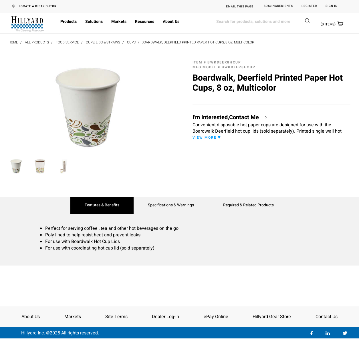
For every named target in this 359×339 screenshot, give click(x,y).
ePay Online (216, 316)
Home (13, 42)
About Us (171, 22)
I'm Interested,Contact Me (226, 117)
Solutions (94, 22)
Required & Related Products (248, 205)
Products (68, 22)
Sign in (332, 6)
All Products (37, 42)
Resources (144, 22)
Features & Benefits (102, 205)
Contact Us (327, 316)
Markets (118, 22)
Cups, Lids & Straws (103, 42)
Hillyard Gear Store (272, 316)
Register (309, 6)
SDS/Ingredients (278, 6)
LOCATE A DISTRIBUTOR (37, 6)
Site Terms (116, 316)
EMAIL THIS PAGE (239, 7)
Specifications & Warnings (171, 205)
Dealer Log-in (165, 316)
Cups (131, 42)
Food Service (67, 42)
